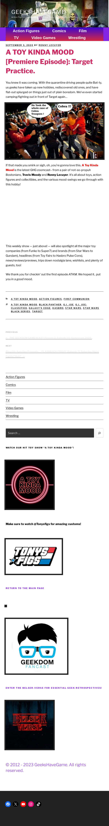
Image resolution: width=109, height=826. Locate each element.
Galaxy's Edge (40, 308)
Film (83, 31)
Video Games (44, 38)
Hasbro (57, 308)
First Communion (77, 299)
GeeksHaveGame (38, 12)
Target (37, 311)
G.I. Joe (68, 304)
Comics (59, 31)
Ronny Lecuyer (50, 45)
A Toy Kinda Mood (24, 299)
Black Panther (50, 304)
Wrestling (77, 38)
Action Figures (26, 31)
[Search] (99, 433)
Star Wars (73, 308)
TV (16, 38)
